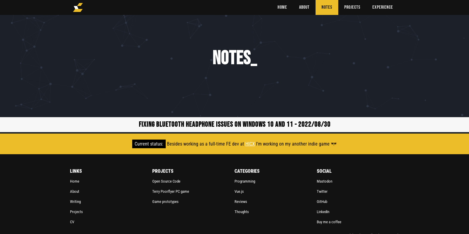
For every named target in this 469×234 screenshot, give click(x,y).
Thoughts (241, 211)
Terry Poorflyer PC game (170, 191)
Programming (244, 181)
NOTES (327, 7)
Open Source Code (166, 181)
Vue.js (239, 191)
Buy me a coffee (329, 222)
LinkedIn (323, 211)
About (74, 191)
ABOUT (304, 7)
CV (72, 222)
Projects (76, 211)
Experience (382, 7)
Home (74, 181)
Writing (75, 201)
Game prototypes (165, 201)
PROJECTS (352, 7)
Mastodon (324, 181)
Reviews (240, 201)
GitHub (322, 201)
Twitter (322, 191)
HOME (282, 7)
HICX (250, 144)
